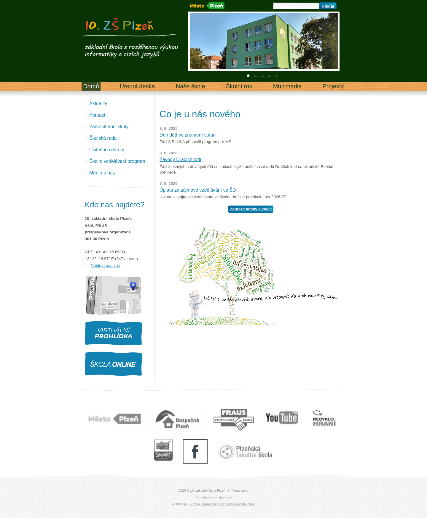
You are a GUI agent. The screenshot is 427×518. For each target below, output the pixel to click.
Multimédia (287, 86)
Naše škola (190, 86)
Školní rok (239, 86)
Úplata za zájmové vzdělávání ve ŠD (198, 190)
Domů (91, 86)
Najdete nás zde (105, 265)
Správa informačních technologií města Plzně (222, 504)
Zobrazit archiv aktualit (251, 209)
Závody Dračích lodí (180, 159)
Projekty (333, 86)
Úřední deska (137, 86)
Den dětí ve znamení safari (188, 134)
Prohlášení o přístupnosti (213, 497)
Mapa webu (240, 490)
